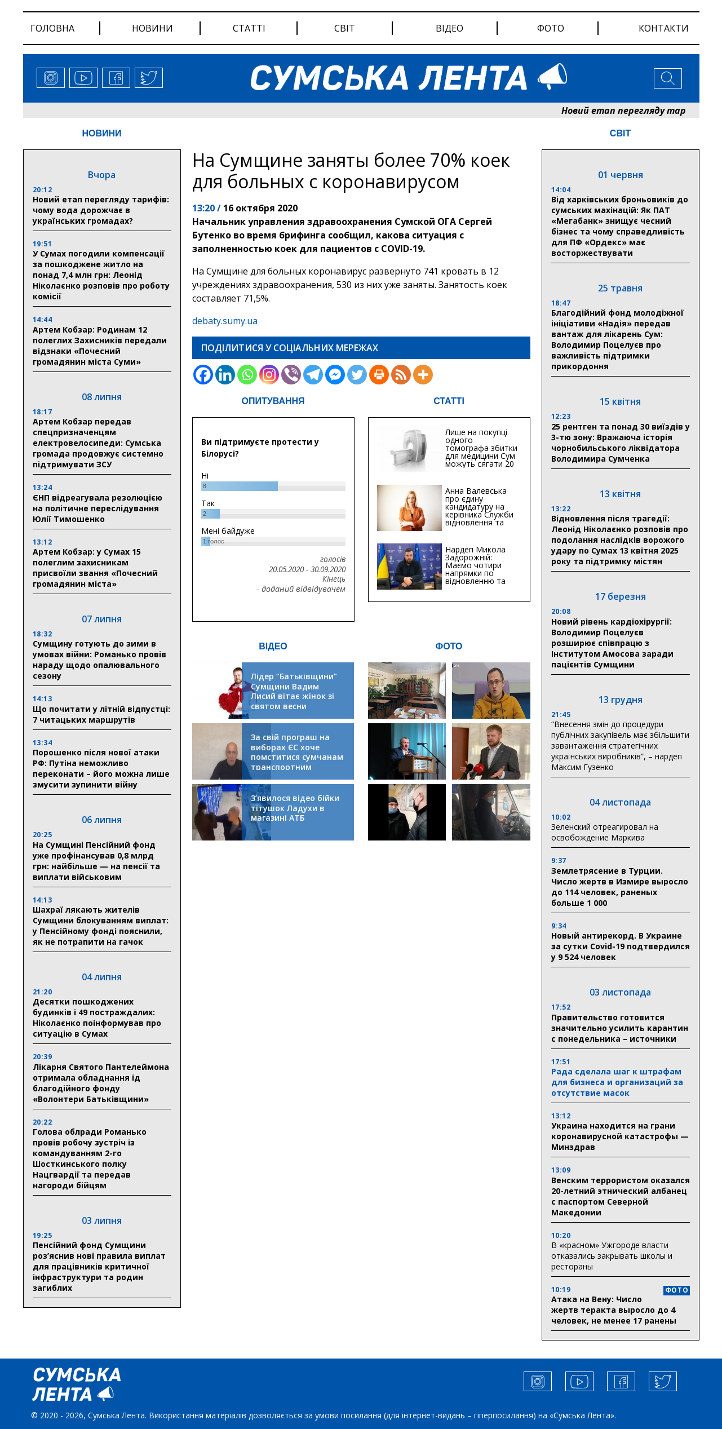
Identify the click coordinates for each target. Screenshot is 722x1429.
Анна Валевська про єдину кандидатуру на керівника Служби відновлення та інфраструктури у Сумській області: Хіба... (479, 518)
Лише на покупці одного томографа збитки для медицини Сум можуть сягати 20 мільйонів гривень (481, 452)
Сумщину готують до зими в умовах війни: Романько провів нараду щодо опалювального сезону (99, 659)
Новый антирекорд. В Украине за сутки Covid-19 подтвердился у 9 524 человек (620, 946)
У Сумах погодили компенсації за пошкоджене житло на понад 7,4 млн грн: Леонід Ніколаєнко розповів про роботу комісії (101, 275)
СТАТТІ (448, 401)
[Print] (379, 374)
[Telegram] (313, 374)
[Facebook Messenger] (335, 374)
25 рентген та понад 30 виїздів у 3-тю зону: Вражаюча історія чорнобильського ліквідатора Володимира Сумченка (620, 442)
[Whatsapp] (247, 374)
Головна (52, 28)
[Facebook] (203, 374)
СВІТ (620, 133)
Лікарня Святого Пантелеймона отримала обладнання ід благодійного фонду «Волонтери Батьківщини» (101, 1082)
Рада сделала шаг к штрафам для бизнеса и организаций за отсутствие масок (617, 1082)
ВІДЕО (273, 646)
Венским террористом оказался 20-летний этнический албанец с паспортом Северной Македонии (620, 1196)
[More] (423, 374)
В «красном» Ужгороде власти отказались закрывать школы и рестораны (611, 1256)
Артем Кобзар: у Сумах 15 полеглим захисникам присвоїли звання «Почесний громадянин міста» (95, 567)
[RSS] (401, 374)
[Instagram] (269, 374)
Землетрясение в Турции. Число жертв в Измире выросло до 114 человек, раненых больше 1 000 (619, 886)
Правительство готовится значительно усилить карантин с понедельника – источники (619, 1028)
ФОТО (449, 646)
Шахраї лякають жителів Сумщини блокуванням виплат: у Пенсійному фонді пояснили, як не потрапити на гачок (101, 925)
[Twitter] (357, 374)
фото (550, 28)
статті (249, 28)
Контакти (664, 28)
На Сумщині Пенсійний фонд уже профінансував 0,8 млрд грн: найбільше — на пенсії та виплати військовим (96, 860)
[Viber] (291, 374)
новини (152, 28)
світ (344, 28)
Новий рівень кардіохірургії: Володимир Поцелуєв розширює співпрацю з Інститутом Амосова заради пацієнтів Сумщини (612, 643)
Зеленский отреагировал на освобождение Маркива (604, 832)
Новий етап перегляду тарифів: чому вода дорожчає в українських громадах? (101, 210)
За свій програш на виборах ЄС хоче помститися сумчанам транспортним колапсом (297, 757)
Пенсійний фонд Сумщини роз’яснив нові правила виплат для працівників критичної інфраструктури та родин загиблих (99, 1266)
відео (449, 28)
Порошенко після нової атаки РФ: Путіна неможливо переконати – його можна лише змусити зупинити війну (101, 768)
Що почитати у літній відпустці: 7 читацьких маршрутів (101, 714)
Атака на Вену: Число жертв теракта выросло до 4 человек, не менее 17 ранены (613, 1310)
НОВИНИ (101, 133)
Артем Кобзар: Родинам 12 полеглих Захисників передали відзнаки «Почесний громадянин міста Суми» (100, 345)
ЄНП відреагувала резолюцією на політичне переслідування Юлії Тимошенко (97, 508)
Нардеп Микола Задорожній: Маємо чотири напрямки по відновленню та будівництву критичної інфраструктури (475, 577)
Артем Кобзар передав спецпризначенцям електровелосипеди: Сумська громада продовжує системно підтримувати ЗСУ (98, 443)
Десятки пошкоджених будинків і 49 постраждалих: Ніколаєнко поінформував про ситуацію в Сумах (97, 1017)
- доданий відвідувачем (301, 589)
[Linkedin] (225, 374)
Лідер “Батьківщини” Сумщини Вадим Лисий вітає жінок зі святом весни (294, 691)
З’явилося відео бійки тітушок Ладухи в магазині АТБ (295, 808)
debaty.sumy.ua (225, 321)
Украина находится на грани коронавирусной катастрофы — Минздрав (620, 1136)
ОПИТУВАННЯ (272, 401)
